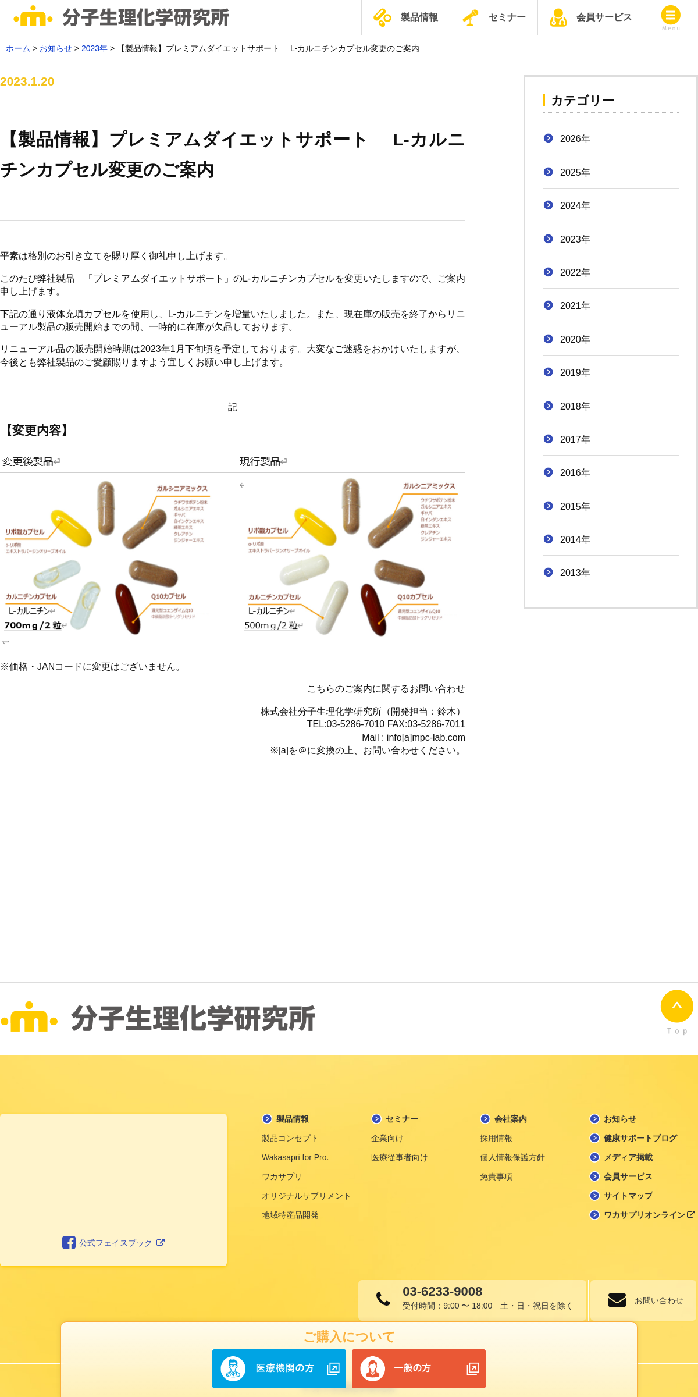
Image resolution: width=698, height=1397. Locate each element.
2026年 (575, 139)
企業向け (387, 1123)
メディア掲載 (628, 1142)
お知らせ (620, 1104)
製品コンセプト (290, 1123)
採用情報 (496, 1123)
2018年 (575, 406)
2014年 (575, 540)
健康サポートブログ (640, 1123)
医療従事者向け (399, 1142)
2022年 (575, 273)
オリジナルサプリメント (306, 1181)
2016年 (575, 473)
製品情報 (405, 17)
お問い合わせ (654, 1286)
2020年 (575, 339)
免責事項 (496, 1162)
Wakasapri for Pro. (295, 1142)
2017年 (575, 440)
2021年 (575, 306)
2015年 (575, 506)
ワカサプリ (282, 1162)
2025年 (575, 172)
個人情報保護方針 (512, 1142)
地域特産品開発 (290, 1200)
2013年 (575, 573)
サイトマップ (628, 1181)
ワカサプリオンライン (650, 1200)
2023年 (575, 239)
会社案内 (510, 1104)
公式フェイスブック (113, 1229)
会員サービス (591, 17)
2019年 (575, 373)
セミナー (494, 17)
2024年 (575, 206)
